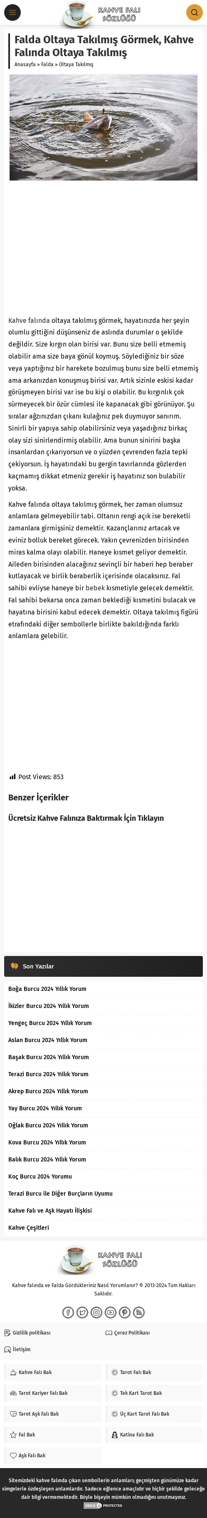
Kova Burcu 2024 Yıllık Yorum (47, 1142)
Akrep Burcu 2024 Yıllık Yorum (48, 1091)
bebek (95, 588)
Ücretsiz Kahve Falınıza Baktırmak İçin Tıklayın (86, 818)
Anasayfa (25, 64)
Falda (47, 64)
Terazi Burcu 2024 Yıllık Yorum (48, 1074)
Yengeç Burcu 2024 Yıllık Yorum (50, 1023)
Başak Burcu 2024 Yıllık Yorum (48, 1057)
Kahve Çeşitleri (28, 1227)
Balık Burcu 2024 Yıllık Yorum (47, 1159)
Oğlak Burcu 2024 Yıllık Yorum (48, 1125)
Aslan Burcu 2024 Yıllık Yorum (47, 1040)
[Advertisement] (103, 248)
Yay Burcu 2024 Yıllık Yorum (45, 1108)
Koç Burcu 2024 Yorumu (40, 1176)
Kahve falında (29, 320)
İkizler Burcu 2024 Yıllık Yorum (48, 1006)
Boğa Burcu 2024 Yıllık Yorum (47, 989)
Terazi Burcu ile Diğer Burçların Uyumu (60, 1193)
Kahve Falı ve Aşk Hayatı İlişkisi (50, 1210)
